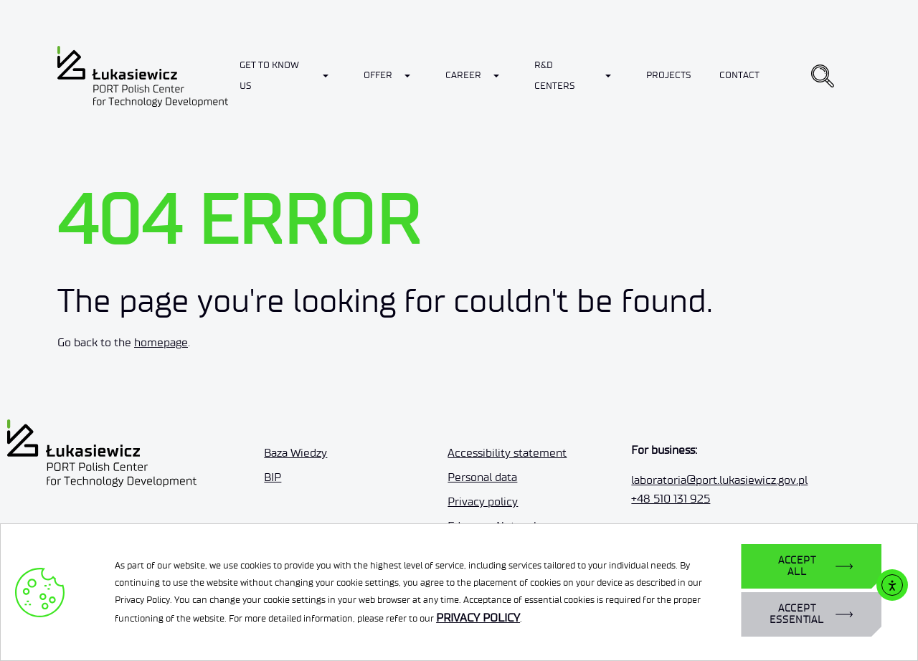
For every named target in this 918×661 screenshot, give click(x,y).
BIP (272, 477)
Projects (668, 75)
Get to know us (269, 75)
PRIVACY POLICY (478, 617)
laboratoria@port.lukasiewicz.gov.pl (719, 480)
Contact (739, 75)
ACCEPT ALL (797, 566)
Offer (378, 75)
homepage (161, 342)
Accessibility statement (507, 453)
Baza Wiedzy (295, 453)
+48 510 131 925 (670, 498)
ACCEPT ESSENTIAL (797, 614)
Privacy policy (483, 501)
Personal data (482, 477)
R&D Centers (554, 75)
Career (463, 75)
